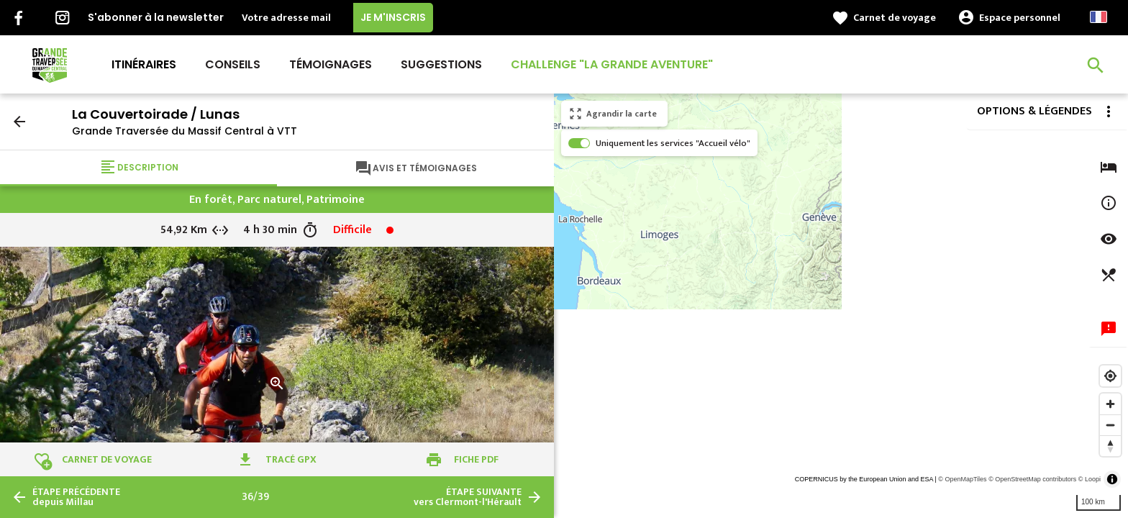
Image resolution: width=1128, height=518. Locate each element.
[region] (841, 306)
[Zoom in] (1110, 404)
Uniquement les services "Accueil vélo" (673, 143)
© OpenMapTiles (962, 479)
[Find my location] (1110, 375)
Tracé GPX (291, 459)
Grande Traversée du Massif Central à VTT (184, 131)
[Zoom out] (1110, 424)
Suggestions (441, 64)
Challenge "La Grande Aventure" (612, 64)
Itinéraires (144, 64)
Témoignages (330, 64)
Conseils (232, 64)
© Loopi (1089, 479)
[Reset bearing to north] (1110, 445)
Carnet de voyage (894, 17)
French (1098, 17)
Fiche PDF (476, 459)
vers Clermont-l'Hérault (468, 497)
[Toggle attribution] (1112, 479)
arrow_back (19, 121)
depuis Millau (76, 497)
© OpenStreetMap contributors (1032, 479)
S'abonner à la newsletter (156, 17)
